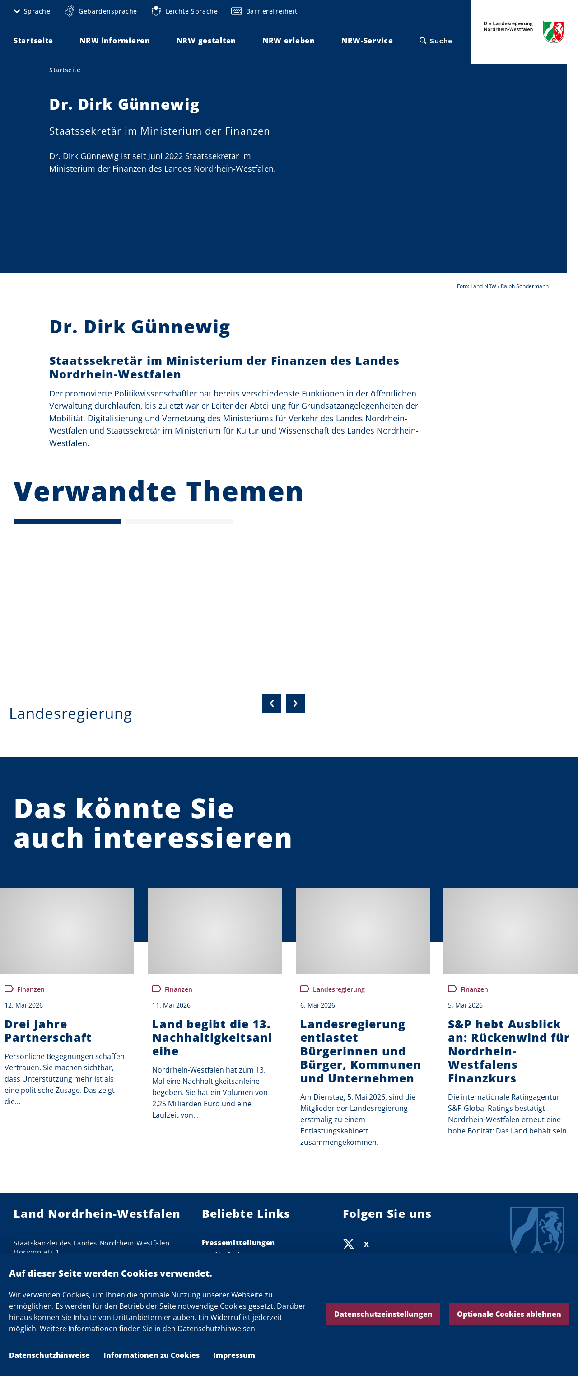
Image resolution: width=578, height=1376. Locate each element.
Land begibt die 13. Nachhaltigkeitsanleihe (212, 1037)
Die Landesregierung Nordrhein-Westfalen (524, 32)
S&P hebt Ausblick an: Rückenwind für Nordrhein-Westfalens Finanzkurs (509, 1051)
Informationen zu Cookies (151, 1355)
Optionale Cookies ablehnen (509, 1314)
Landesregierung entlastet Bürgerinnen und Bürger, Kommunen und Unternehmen (360, 1051)
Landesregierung (70, 713)
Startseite (64, 69)
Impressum (234, 1355)
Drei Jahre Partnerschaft (48, 1030)
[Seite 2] (179, 521)
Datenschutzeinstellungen (383, 1314)
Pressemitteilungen (238, 1242)
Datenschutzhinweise (49, 1355)
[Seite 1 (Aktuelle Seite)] (67, 521)
